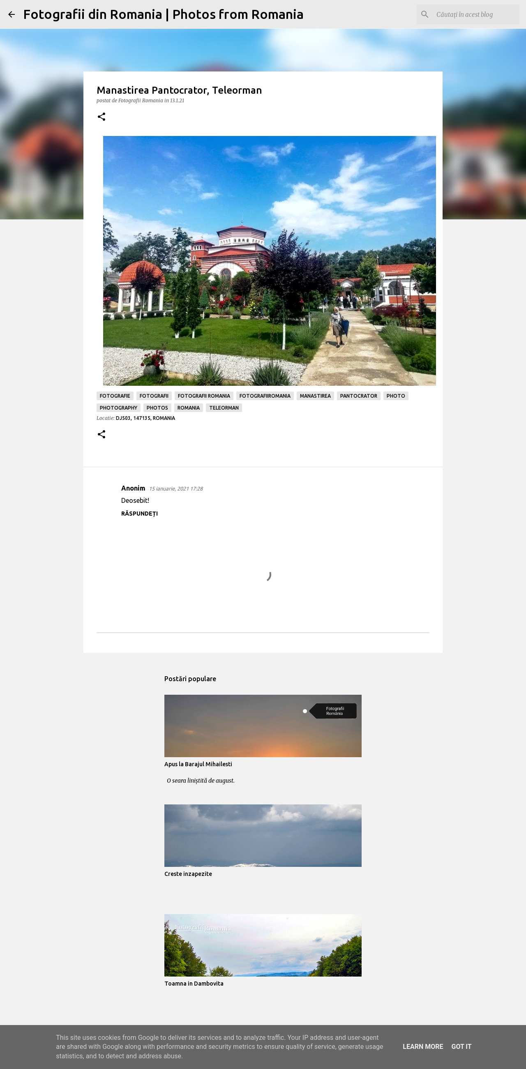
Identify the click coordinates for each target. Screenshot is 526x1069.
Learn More (423, 1047)
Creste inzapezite (188, 874)
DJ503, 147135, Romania (145, 418)
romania (189, 407)
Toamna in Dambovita (194, 983)
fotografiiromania (265, 396)
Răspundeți (139, 513)
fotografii (154, 396)
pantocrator (358, 396)
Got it (461, 1047)
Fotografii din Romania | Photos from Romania (163, 14)
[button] (101, 117)
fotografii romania (204, 396)
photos (157, 407)
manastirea (315, 396)
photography (118, 407)
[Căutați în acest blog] (476, 14)
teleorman (224, 407)
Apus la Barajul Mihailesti (198, 764)
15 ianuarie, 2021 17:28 (176, 488)
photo (396, 396)
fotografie (115, 396)
